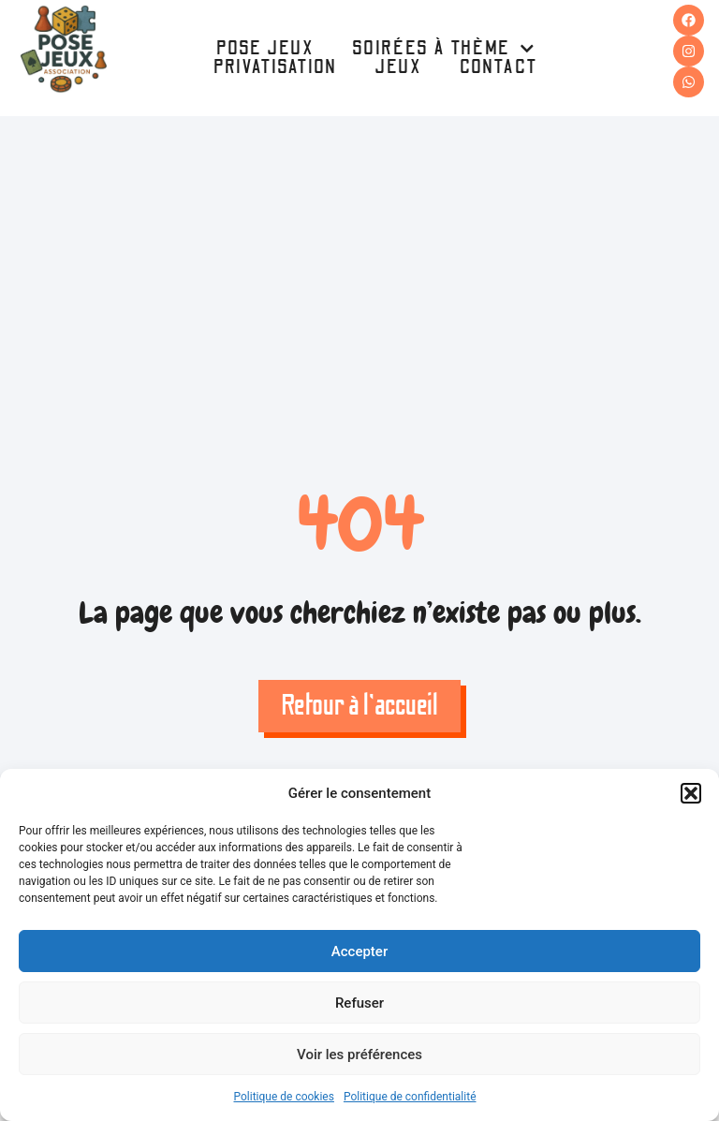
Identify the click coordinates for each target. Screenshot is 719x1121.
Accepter (359, 951)
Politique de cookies (284, 1096)
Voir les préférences (359, 1054)
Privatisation (275, 67)
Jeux (398, 67)
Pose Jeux (265, 48)
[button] (691, 793)
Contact (499, 67)
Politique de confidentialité (410, 1096)
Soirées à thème (443, 48)
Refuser (359, 1003)
